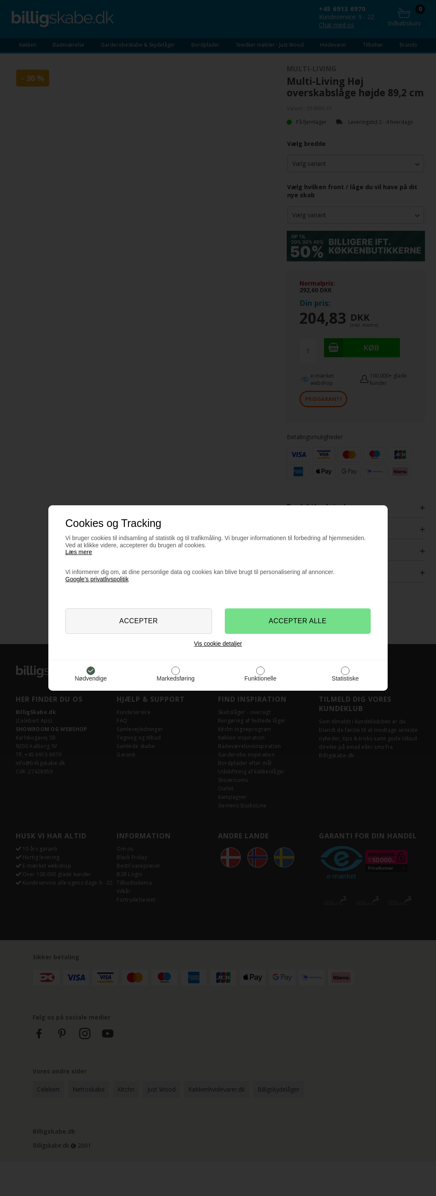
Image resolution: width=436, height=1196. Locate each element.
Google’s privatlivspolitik (97, 579)
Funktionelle (260, 678)
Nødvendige (91, 678)
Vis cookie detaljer (218, 643)
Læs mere (78, 552)
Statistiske (345, 678)
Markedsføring (175, 678)
